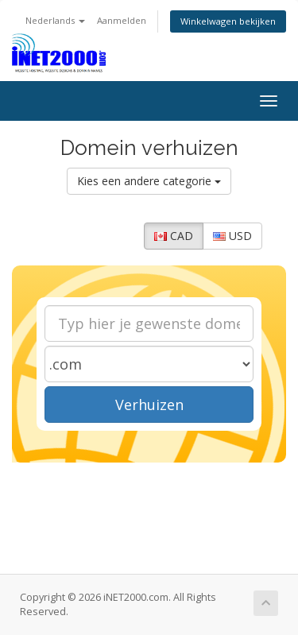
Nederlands (55, 20)
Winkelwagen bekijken (228, 21)
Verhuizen (149, 404)
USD (232, 235)
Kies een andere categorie (149, 180)
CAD (173, 235)
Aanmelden (121, 20)
